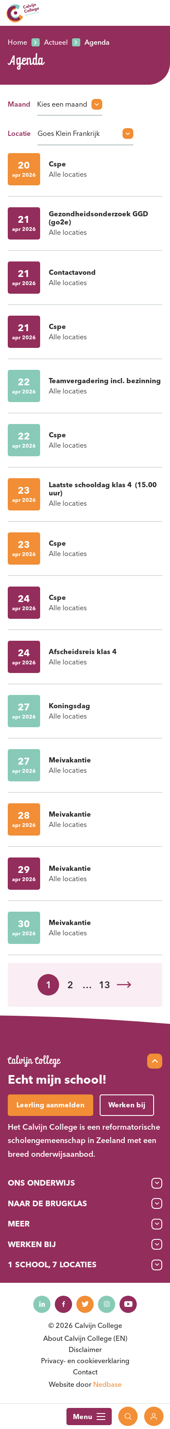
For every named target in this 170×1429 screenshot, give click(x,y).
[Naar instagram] (106, 1304)
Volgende (124, 984)
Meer (19, 1224)
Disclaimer (85, 1349)
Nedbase (107, 1384)
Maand (19, 104)
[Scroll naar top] (154, 1061)
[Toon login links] (154, 1416)
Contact (85, 1372)
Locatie (19, 133)
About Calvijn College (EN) (85, 1338)
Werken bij (32, 1244)
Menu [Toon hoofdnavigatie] (89, 1416)
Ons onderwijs (41, 1183)
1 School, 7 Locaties (52, 1264)
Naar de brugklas (47, 1203)
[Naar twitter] (85, 1304)
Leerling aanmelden (50, 1104)
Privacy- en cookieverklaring (85, 1360)
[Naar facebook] (63, 1304)
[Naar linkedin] (41, 1304)
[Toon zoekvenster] (128, 1416)
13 (104, 985)
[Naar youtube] (128, 1304)
